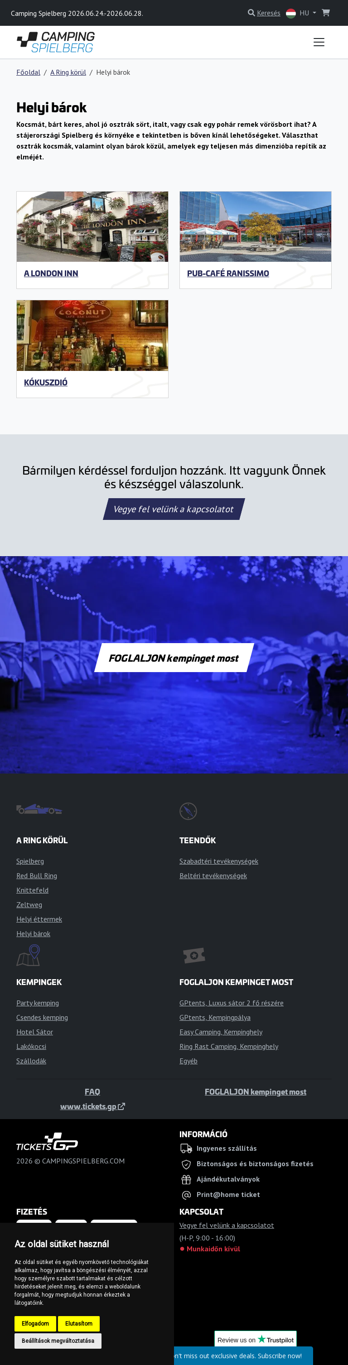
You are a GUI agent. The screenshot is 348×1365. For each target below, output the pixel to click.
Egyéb (188, 1060)
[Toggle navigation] (319, 42)
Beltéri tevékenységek (213, 875)
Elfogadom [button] (35, 1324)
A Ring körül (68, 72)
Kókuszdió (46, 382)
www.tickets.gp (92, 1106)
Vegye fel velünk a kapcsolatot (174, 509)
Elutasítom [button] (78, 1324)
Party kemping (37, 1002)
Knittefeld (32, 889)
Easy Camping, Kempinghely (220, 1031)
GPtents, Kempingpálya (215, 1017)
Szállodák (31, 1060)
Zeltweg (29, 904)
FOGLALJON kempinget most (174, 657)
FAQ (92, 1091)
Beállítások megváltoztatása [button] (58, 1341)
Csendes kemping (42, 1017)
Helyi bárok (33, 933)
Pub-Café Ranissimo (228, 273)
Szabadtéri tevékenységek (218, 860)
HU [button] (298, 13)
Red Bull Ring (36, 875)
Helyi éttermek (39, 918)
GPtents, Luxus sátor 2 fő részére (231, 1002)
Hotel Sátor (34, 1031)
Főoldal (28, 72)
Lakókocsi (31, 1046)
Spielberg (30, 860)
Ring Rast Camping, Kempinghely (228, 1046)
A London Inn (51, 273)
